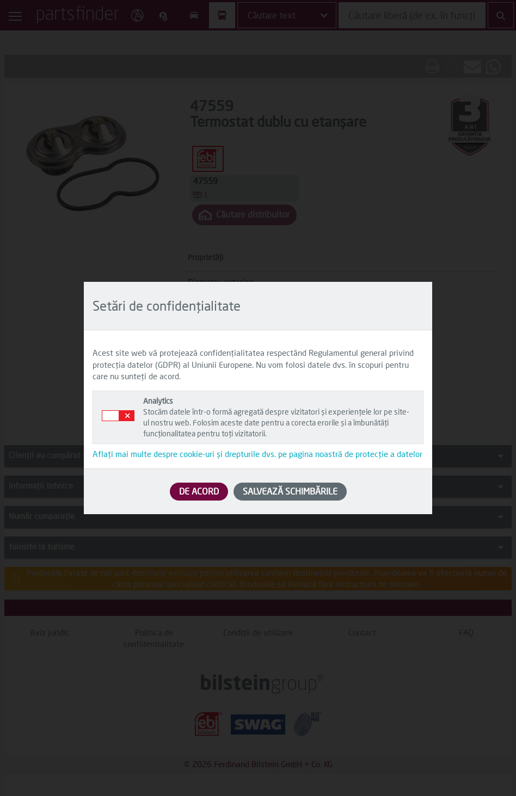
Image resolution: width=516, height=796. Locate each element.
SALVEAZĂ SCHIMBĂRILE (290, 491)
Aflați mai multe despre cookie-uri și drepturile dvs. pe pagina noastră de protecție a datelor (257, 454)
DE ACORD (199, 491)
